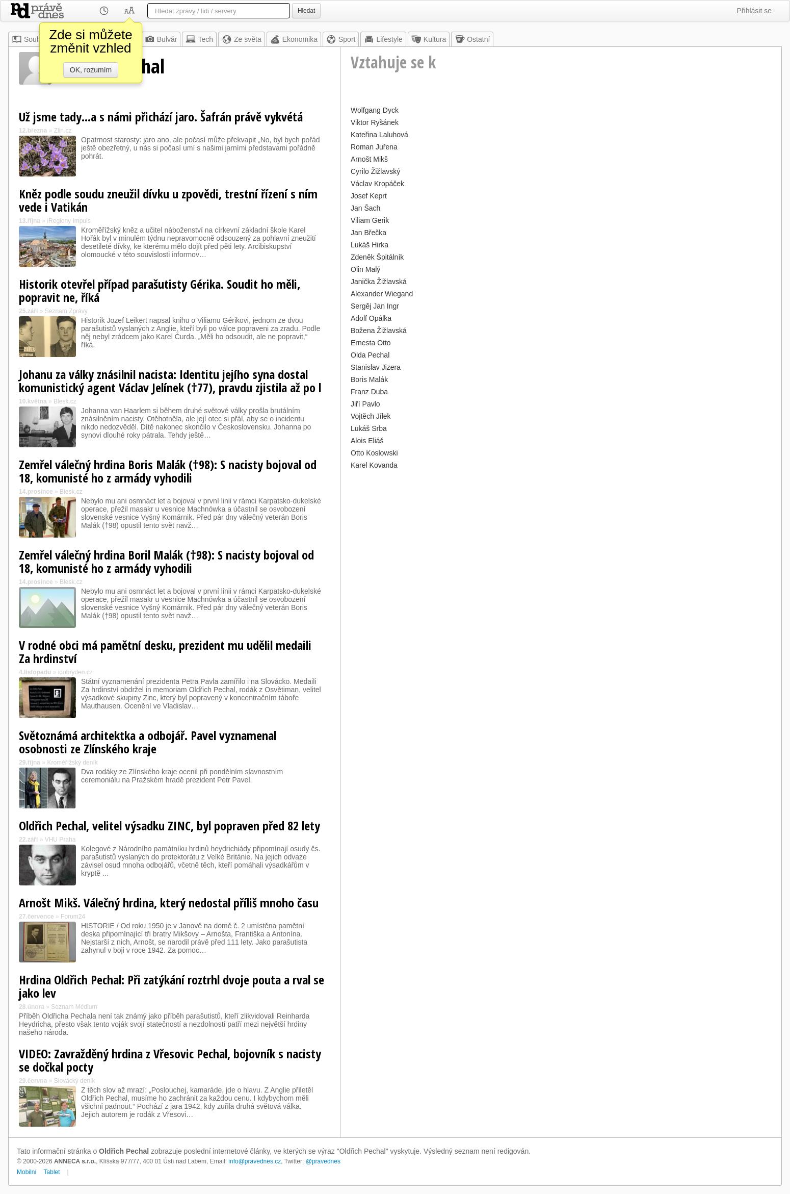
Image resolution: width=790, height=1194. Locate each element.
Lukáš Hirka (369, 245)
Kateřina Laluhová (379, 135)
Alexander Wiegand (382, 294)
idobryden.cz (75, 672)
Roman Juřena (374, 147)
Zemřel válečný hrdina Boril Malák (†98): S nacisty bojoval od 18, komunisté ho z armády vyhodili (166, 561)
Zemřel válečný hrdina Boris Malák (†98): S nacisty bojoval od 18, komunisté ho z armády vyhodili (168, 471)
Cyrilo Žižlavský (375, 171)
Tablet (52, 1172)
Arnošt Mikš (369, 159)
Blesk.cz (65, 401)
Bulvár (161, 39)
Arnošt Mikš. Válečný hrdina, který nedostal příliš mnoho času (169, 902)
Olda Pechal (370, 355)
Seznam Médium (74, 1006)
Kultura (428, 39)
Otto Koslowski (374, 453)
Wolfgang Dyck (375, 110)
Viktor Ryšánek (375, 122)
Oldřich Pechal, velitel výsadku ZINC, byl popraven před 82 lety (169, 825)
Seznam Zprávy (66, 311)
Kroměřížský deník (72, 762)
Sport (340, 39)
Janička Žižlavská (379, 281)
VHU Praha (60, 839)
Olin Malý (365, 269)
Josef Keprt (369, 196)
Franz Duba (369, 392)
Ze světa (241, 39)
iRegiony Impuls (68, 220)
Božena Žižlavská (379, 330)
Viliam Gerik (370, 220)
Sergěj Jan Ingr (375, 306)
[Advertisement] (561, 543)
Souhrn (29, 39)
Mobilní (27, 1172)
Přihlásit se (754, 11)
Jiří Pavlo (365, 404)
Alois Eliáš (367, 441)
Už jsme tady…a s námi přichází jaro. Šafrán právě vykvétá (161, 116)
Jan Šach (365, 208)
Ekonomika (294, 39)
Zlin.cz (63, 130)
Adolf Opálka (371, 318)
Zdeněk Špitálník (377, 257)
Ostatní (472, 39)
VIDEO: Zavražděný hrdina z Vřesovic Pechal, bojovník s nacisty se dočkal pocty (170, 1060)
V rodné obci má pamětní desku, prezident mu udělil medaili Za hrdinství (165, 652)
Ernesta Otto (371, 343)
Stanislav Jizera (376, 367)
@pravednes (323, 1161)
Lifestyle (383, 39)
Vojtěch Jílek (371, 416)
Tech (199, 39)
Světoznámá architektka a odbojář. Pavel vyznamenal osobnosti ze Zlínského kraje (147, 742)
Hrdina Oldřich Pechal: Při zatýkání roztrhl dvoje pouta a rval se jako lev (171, 986)
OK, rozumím (91, 70)
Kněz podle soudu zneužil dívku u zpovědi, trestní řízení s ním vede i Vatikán (168, 200)
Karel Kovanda (374, 465)
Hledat (306, 10)
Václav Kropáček (377, 184)
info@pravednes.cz (254, 1161)
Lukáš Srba (369, 428)
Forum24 (73, 916)
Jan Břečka (368, 232)
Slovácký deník (74, 1080)
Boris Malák (369, 379)
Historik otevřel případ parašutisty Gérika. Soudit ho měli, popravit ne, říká (159, 290)
